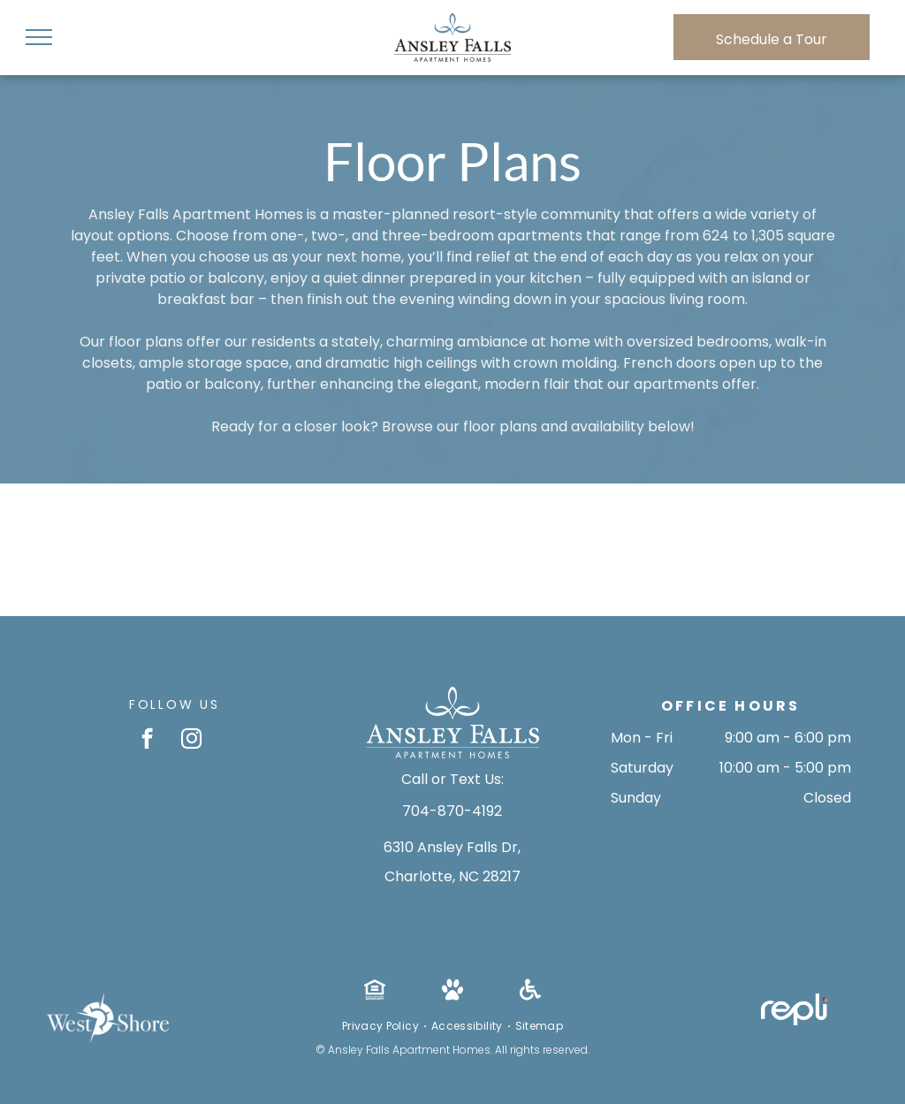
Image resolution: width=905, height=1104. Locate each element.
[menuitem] (382, 1026)
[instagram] (191, 740)
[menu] (39, 37)
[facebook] (147, 740)
